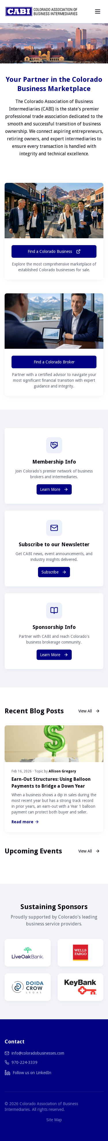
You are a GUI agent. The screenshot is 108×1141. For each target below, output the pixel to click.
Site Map (54, 1119)
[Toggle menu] (97, 11)
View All (89, 711)
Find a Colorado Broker (54, 362)
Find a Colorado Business (54, 251)
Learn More (54, 489)
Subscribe (54, 572)
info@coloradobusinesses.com (38, 1053)
